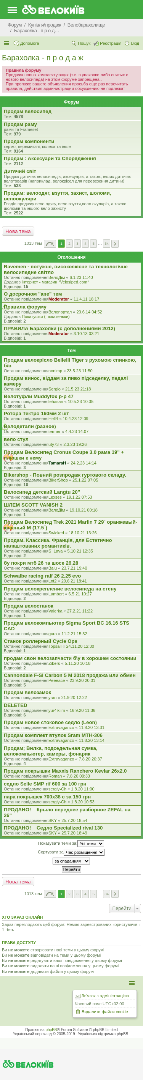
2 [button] (69, 243)
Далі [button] (115, 244)
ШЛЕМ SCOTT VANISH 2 (33, 505)
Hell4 (53, 418)
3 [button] (77, 243)
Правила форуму (25, 307)
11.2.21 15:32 (74, 633)
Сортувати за (71, 852)
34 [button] (106, 243)
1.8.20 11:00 (82, 789)
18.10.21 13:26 (82, 533)
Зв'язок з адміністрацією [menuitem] (105, 995)
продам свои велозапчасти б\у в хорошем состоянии (70, 658)
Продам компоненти (29, 141)
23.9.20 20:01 (82, 680)
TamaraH (57, 463)
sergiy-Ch (57, 789)
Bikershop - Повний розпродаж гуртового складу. (65, 475)
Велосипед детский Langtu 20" (42, 492)
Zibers (54, 663)
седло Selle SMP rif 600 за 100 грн (45, 784)
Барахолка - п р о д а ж (43, 58)
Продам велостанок (28, 606)
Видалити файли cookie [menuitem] (105, 1011)
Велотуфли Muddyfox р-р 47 (39, 396)
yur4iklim (56, 710)
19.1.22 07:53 (79, 497)
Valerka (55, 611)
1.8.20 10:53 (82, 802)
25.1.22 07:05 (85, 480)
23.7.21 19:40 (74, 568)
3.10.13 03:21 (86, 333)
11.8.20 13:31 (91, 727)
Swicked (56, 533)
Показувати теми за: (71, 843)
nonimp (55, 370)
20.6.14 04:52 (89, 312)
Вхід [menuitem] (135, 43)
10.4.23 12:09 (75, 418)
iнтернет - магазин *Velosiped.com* (55, 282)
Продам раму (20, 124)
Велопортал (60, 312)
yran (52, 697)
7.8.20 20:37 (90, 759)
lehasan (55, 401)
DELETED (15, 705)
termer (54, 431)
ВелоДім (56, 277)
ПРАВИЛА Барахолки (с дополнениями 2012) (59, 328)
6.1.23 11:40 (81, 277)
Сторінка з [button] (50, 244)
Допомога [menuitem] (29, 43)
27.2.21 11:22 (80, 611)
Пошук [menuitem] (84, 43)
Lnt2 (52, 581)
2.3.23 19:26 (75, 444)
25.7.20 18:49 (74, 833)
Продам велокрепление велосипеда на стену (60, 589)
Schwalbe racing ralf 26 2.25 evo (42, 576)
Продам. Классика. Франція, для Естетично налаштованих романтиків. (58, 543)
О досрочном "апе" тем (33, 294)
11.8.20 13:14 (91, 740)
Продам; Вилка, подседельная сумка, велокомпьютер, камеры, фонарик (51, 751)
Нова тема (18, 231)
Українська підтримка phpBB (103, 1034)
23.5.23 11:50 (79, 370)
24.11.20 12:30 (80, 646)
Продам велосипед (27, 111)
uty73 (53, 444)
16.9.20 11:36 (82, 710)
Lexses (55, 497)
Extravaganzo (61, 727)
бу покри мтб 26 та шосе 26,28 (41, 563)
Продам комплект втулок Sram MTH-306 (53, 735)
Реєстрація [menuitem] (110, 43)
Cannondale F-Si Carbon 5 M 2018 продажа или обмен (70, 675)
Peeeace (56, 680)
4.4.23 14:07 (76, 431)
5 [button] (93, 243)
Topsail (54, 646)
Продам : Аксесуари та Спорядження (50, 158)
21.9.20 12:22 (74, 697)
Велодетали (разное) (30, 426)
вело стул (16, 439)
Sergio (54, 389)
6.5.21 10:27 (80, 594)
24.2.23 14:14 (83, 463)
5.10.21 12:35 (80, 551)
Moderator (58, 299)
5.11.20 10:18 (77, 663)
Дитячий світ (20, 171)
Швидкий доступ (7, 43)
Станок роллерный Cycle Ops (40, 641)
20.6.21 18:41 (74, 581)
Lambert (56, 594)
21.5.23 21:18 (78, 389)
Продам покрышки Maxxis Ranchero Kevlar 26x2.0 (65, 771)
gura (52, 633)
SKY (52, 820)
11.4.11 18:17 (86, 299)
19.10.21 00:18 (83, 510)
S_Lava (55, 551)
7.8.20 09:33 (78, 776)
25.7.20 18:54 (74, 820)
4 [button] (85, 243)
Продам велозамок (27, 692)
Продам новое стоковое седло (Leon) (50, 722)
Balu (52, 568)
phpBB (51, 1030)
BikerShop (58, 480)
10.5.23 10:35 (80, 401)
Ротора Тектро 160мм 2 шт (36, 413)
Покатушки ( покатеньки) (46, 316)
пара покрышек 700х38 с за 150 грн (47, 797)
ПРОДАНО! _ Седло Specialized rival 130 (53, 828)
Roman (55, 776)
